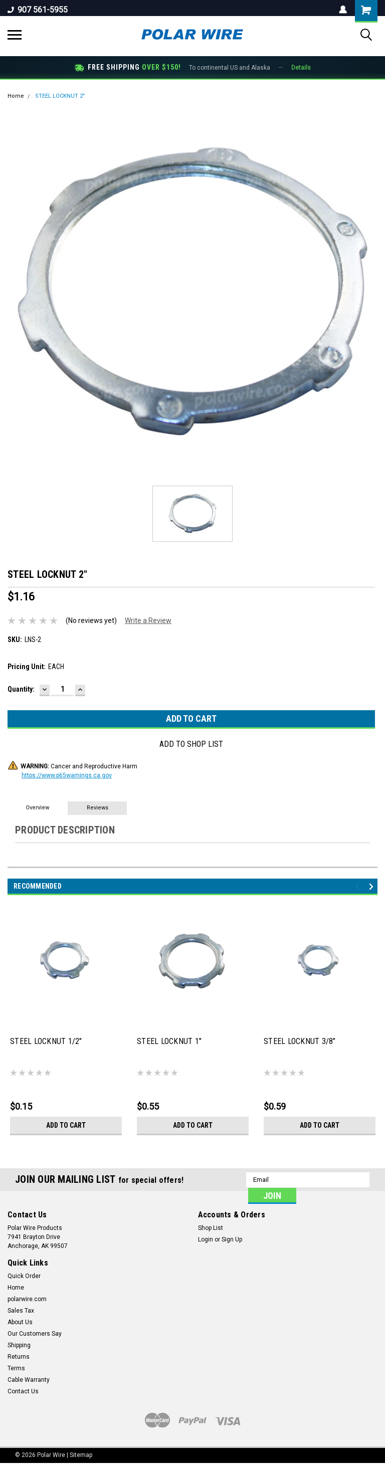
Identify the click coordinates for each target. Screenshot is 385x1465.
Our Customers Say (35, 1333)
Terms (16, 1368)
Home (16, 96)
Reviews (97, 807)
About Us (20, 1322)
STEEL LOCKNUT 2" (60, 96)
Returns (19, 1356)
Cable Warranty (29, 1379)
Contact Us (23, 1391)
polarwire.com (27, 1299)
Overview (37, 807)
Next (372, 886)
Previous (358, 886)
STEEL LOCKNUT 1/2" (46, 1041)
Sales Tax (21, 1310)
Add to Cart (66, 1125)
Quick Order (24, 1276)
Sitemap (81, 1454)
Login (205, 1239)
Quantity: (21, 689)
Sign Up (232, 1239)
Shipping (19, 1345)
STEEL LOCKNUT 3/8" (300, 1041)
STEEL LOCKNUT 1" (169, 1041)
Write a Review (148, 620)
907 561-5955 (38, 10)
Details (301, 67)
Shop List (210, 1227)
